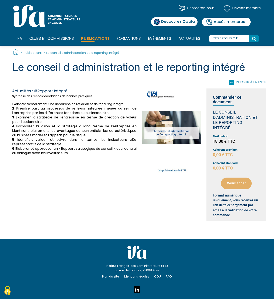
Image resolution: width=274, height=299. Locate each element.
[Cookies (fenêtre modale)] (7, 291)
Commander (236, 183)
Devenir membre (246, 8)
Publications (95, 39)
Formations (129, 39)
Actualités (189, 39)
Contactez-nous (201, 8)
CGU (157, 276)
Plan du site (110, 276)
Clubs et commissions (51, 39)
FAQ (169, 276)
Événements (159, 39)
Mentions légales (136, 276)
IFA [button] (19, 39)
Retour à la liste (251, 82)
